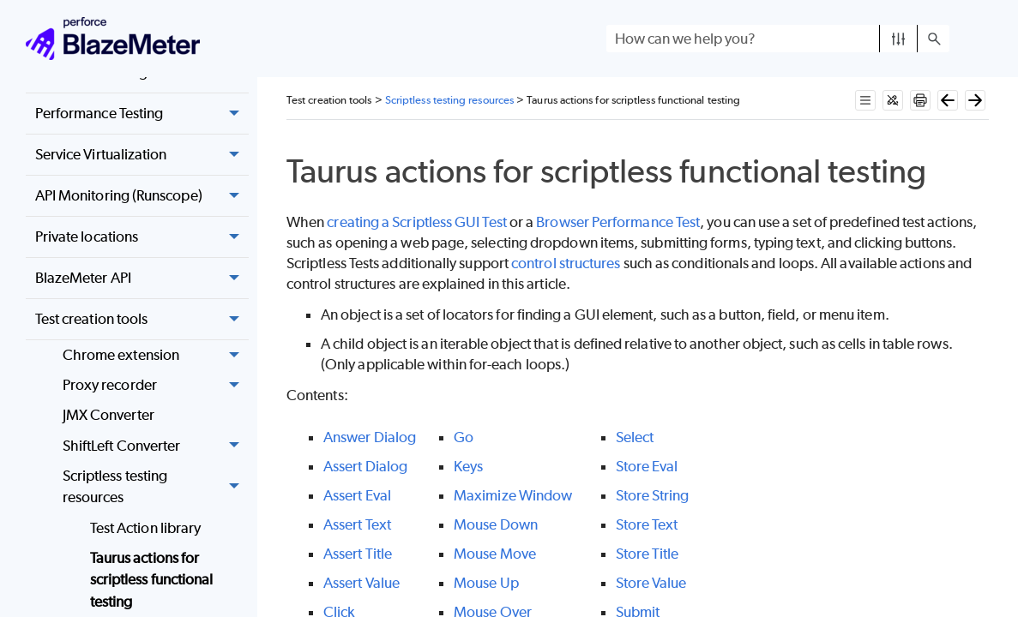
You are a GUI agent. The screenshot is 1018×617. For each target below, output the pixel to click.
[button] (898, 38)
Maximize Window (513, 495)
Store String (653, 495)
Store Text (647, 524)
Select (635, 437)
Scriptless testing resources (156, 487)
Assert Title (357, 553)
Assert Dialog (365, 466)
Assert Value (361, 582)
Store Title (647, 553)
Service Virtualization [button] (142, 155)
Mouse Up (486, 582)
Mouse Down (496, 524)
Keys (468, 466)
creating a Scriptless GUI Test (416, 222)
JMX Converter (108, 414)
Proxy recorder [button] (156, 386)
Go (463, 437)
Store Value (651, 582)
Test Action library (146, 527)
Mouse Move (495, 553)
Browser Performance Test (618, 222)
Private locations (142, 237)
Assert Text (357, 524)
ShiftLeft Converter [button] (156, 446)
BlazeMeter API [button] (142, 278)
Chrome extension (156, 355)
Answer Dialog (369, 437)
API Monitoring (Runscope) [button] (142, 196)
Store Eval (647, 466)
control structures (565, 263)
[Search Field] (777, 38)
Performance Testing (142, 114)
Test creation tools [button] (142, 319)
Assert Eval (357, 495)
